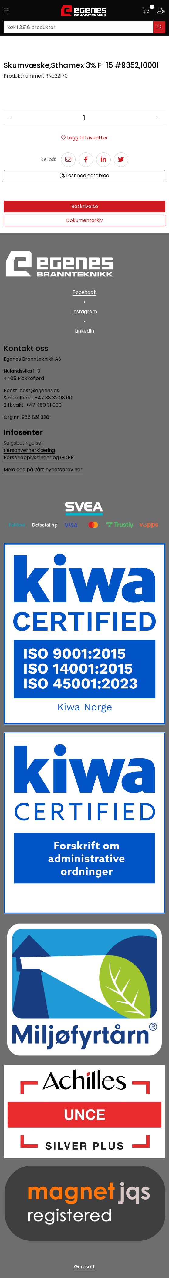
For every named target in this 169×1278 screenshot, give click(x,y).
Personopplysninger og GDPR (39, 457)
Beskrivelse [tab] (84, 206)
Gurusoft (84, 1266)
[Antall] (84, 118)
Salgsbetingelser (23, 442)
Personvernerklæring (29, 450)
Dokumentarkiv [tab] (84, 220)
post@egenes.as (39, 390)
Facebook (84, 292)
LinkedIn (84, 330)
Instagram (84, 311)
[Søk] (79, 27)
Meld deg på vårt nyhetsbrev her (43, 469)
